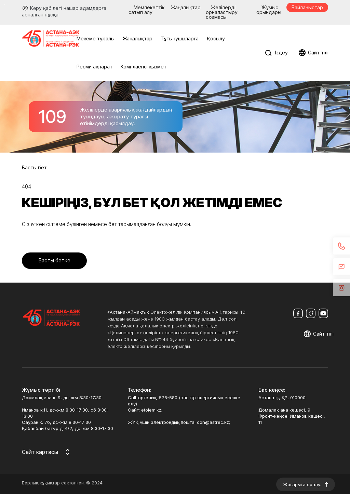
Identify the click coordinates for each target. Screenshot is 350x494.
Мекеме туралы (96, 38)
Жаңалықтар (186, 7)
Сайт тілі (318, 52)
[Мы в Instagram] (310, 313)
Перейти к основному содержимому (4, 4)
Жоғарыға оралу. (302, 484)
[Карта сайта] (47, 452)
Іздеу (281, 52)
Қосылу (216, 38)
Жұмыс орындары (268, 9)
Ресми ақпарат (94, 66)
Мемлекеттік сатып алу (146, 9)
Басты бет (34, 167)
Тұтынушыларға (180, 38)
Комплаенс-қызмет (143, 66)
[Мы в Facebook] (298, 313)
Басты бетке (54, 260)
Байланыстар (307, 7)
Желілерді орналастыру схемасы (222, 12)
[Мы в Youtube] (323, 313)
